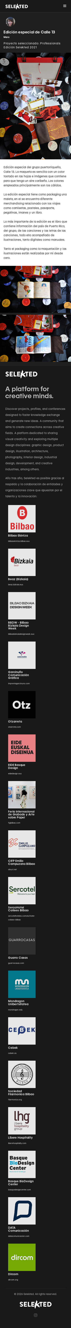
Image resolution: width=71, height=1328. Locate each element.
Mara (6, 37)
